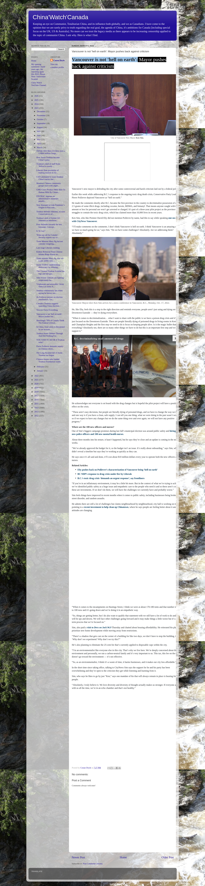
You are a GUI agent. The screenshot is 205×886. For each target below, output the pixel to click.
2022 (36, 376)
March (40, 147)
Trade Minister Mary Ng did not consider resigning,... (49, 242)
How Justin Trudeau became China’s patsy (48, 158)
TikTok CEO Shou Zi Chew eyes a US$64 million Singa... (50, 152)
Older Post (168, 857)
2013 (36, 412)
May (39, 139)
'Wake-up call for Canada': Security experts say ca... (47, 236)
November (41, 115)
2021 (36, 380)
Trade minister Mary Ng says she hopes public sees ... (49, 259)
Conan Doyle (59, 60)
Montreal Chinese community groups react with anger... (48, 184)
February (41, 366)
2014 (36, 408)
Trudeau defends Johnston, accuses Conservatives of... (50, 212)
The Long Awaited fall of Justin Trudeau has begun (49, 354)
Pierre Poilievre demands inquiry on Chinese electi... (49, 347)
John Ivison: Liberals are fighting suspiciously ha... (50, 279)
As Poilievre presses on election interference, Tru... (49, 298)
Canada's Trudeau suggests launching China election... (48, 304)
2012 (36, 416)
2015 (36, 404)
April (39, 143)
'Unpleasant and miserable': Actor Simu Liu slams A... (50, 285)
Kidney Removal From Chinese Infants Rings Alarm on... (49, 253)
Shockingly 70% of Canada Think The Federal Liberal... (50, 321)
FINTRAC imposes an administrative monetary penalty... (47, 198)
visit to (99, 627)
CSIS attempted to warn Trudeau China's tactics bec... (49, 178)
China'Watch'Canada (60, 17)
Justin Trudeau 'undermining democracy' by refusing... (48, 266)
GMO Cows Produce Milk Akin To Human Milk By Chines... (50, 191)
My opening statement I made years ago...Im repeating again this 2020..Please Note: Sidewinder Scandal (38, 71)
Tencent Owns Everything (47, 310)
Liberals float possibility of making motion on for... (47, 171)
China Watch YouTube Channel (38, 84)
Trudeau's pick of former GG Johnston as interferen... (48, 219)
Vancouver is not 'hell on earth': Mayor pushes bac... (49, 315)
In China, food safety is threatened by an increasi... (50, 328)
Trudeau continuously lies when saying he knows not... (49, 291)
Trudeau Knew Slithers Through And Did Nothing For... (49, 334)
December (41, 111)
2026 (36, 96)
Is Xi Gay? (40, 231)
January (40, 371)
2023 (36, 108)
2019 (36, 388)
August (40, 127)
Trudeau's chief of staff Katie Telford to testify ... (48, 165)
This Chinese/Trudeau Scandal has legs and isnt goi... (50, 272)
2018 (36, 392)
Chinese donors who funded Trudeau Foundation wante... (49, 360)
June (39, 135)
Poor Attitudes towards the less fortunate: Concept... (49, 225)
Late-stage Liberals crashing (48, 248)
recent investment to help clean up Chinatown (106, 507)
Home (123, 857)
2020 (36, 384)
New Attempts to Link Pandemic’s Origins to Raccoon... (50, 206)
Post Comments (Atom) (92, 863)
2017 (36, 396)
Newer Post (78, 857)
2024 (36, 104)
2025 (36, 100)
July (39, 131)
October (40, 119)
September (41, 123)
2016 (36, 400)
